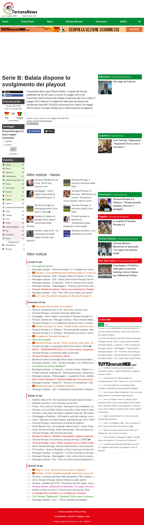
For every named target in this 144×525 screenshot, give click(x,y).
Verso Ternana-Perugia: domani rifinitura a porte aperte (59, 480)
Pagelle (103, 216)
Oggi (101, 325)
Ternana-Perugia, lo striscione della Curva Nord (82, 208)
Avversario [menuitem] (101, 21)
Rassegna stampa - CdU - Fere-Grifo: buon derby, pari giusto (62, 292)
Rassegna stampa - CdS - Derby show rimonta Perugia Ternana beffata (67, 279)
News (36, 118)
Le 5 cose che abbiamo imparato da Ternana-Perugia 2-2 (62, 296)
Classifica (8, 160)
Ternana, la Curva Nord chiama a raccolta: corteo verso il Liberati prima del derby (72, 410)
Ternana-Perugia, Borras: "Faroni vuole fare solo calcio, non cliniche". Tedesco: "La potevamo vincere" (84, 343)
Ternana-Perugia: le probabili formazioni (53, 386)
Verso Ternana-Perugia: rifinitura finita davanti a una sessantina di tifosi (67, 446)
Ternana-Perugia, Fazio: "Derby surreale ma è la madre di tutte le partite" (68, 443)
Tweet (49, 131)
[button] (13, 149)
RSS (88, 516)
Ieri (106, 325)
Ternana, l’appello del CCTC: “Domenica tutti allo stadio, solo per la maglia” (69, 483)
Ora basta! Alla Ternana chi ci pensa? (52, 306)
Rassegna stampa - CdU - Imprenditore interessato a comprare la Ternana (68, 389)
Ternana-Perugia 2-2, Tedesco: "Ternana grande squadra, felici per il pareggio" (70, 330)
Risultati (13, 154)
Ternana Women (107, 239)
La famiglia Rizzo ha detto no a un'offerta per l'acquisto (59, 493)
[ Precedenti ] (13, 121)
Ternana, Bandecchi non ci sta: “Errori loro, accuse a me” (47, 183)
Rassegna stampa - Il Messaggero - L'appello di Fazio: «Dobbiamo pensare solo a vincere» (77, 376)
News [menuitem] (50, 21)
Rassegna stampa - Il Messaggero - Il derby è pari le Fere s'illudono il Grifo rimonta (73, 286)
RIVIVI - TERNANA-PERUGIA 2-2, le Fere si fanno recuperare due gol (66, 349)
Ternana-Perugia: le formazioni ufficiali (51, 356)
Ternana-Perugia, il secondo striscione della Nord (83, 183)
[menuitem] (139, 22)
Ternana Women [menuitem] (74, 21)
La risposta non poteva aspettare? (49, 366)
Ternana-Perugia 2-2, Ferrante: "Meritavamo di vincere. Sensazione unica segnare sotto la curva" (80, 333)
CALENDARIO (60, 516)
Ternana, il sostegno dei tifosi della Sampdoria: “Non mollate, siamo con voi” (69, 476)
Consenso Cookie (65, 512)
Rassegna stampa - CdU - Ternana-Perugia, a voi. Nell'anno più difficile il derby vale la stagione (79, 363)
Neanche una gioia (41, 339)
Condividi (34, 131)
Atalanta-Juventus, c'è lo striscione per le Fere (55, 403)
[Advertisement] (72, 54)
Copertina (104, 135)
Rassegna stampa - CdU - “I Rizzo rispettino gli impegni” (60, 500)
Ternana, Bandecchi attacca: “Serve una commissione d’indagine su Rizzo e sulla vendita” (76, 289)
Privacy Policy (80, 512)
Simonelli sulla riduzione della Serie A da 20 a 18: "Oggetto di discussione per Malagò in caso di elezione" (118, 447)
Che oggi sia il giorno (42, 266)
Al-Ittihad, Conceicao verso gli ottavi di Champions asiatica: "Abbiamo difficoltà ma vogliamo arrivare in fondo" (119, 371)
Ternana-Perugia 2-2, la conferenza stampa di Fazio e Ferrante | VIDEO (67, 323)
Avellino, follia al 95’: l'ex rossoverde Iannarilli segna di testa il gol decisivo (68, 400)
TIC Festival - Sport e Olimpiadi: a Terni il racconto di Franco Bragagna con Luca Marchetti (76, 449)
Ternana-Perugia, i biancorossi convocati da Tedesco (58, 423)
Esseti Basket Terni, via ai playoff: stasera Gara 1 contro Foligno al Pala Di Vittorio (72, 426)
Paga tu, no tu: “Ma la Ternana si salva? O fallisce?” (59, 470)
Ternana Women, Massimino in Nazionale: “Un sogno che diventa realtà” (67, 486)
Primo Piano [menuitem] (27, 21)
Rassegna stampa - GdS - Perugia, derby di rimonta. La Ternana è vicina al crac (71, 276)
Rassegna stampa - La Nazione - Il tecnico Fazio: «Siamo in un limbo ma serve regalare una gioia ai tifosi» (84, 369)
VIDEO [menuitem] (123, 21)
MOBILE (81, 516)
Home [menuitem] (5, 21)
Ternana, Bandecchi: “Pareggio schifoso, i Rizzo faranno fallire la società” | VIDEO (72, 320)
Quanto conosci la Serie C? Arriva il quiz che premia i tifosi (61, 490)
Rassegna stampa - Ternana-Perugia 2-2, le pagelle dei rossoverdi (64, 269)
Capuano (8, 141)
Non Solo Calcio (107, 261)
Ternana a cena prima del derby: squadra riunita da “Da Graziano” (64, 413)
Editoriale (104, 77)
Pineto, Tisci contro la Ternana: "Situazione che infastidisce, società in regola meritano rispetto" (78, 406)
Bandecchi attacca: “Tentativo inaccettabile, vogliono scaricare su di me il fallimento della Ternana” (80, 436)
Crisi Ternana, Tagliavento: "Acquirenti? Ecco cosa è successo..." (64, 496)
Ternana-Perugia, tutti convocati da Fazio (52, 433)
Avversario (104, 194)
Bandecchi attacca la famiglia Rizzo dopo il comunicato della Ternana (66, 359)
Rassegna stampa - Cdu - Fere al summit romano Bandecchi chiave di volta (69, 459)
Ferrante (8, 145)
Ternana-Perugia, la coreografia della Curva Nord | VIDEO (46, 208)
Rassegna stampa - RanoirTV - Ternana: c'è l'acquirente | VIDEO (64, 383)
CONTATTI (72, 516)
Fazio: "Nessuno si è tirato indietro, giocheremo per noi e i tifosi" (63, 420)
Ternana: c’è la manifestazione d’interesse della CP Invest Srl (64, 273)
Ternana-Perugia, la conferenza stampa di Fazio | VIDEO (60, 439)
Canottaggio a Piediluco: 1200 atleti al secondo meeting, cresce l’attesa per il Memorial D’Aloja (78, 416)
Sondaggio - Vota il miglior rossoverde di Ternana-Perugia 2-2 (45, 194)
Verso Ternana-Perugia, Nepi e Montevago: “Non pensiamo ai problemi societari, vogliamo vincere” (80, 429)
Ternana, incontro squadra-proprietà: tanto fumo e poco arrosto (64, 473)
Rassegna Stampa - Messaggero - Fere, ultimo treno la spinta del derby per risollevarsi (74, 456)
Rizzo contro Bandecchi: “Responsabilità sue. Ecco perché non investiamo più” (71, 379)
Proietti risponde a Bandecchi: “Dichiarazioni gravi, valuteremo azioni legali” (69, 373)
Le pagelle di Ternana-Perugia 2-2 (50, 336)
